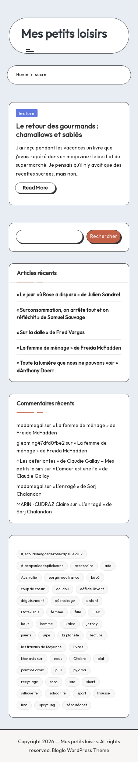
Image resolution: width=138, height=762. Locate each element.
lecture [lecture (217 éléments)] (96, 635)
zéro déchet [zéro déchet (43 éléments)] (77, 705)
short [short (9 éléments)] (90, 681)
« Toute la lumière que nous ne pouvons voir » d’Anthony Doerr (67, 366)
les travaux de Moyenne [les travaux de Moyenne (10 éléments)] (41, 646)
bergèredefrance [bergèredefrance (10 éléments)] (64, 577)
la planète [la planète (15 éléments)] (70, 635)
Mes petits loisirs (64, 33)
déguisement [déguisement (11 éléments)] (32, 600)
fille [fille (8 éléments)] (78, 612)
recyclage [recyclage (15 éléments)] (29, 681)
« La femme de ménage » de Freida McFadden (69, 347)
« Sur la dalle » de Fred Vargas (51, 332)
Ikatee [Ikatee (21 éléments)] (69, 623)
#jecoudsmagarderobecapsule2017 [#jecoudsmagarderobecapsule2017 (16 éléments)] (51, 554)
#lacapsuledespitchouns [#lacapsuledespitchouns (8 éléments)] (42, 565)
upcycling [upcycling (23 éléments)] (47, 705)
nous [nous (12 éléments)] (58, 658)
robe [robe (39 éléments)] (54, 681)
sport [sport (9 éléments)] (81, 693)
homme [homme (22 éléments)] (46, 623)
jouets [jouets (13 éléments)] (26, 635)
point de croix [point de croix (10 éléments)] (32, 670)
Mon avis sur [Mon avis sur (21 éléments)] (32, 658)
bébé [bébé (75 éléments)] (95, 577)
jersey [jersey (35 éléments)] (92, 623)
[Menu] (29, 51)
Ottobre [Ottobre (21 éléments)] (80, 658)
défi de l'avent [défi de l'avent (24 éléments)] (92, 588)
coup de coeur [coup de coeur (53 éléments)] (33, 588)
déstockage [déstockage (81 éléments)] (65, 600)
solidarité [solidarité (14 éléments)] (57, 693)
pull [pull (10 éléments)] (58, 670)
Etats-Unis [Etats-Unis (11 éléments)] (30, 612)
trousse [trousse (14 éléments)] (103, 693)
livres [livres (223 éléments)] (78, 646)
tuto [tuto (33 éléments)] (24, 705)
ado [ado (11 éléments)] (108, 565)
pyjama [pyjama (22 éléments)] (79, 670)
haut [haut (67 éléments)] (25, 623)
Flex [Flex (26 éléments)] (96, 612)
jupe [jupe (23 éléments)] (46, 635)
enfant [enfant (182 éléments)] (92, 600)
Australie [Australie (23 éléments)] (29, 577)
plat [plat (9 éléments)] (101, 658)
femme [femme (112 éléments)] (57, 612)
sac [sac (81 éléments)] (72, 681)
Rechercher (103, 236)
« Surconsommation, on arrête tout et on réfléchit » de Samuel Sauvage (63, 314)
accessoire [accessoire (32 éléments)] (84, 565)
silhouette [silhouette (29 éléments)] (29, 693)
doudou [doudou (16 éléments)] (62, 588)
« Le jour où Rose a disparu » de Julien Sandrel (68, 294)
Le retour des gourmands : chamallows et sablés (57, 130)
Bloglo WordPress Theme (80, 750)
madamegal (30, 425)
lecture (27, 113)
